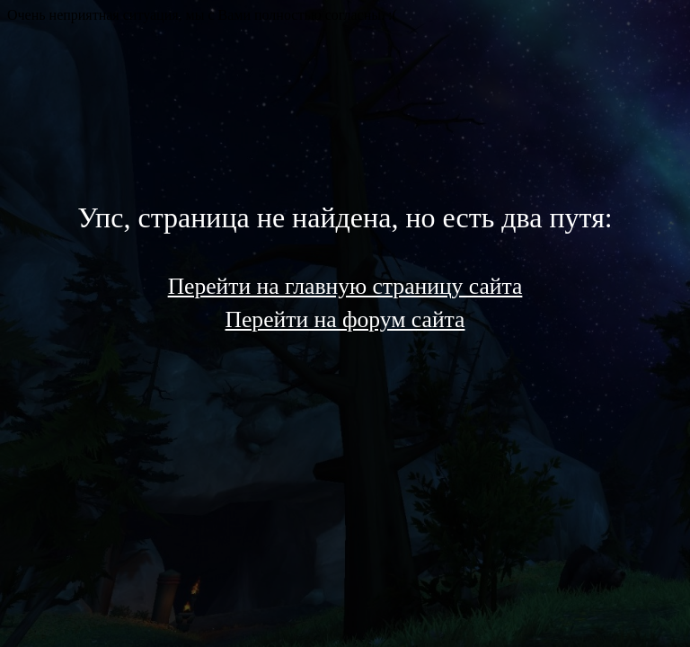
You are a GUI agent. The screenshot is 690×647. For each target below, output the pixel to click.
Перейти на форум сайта (345, 319)
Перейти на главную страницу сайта (345, 286)
